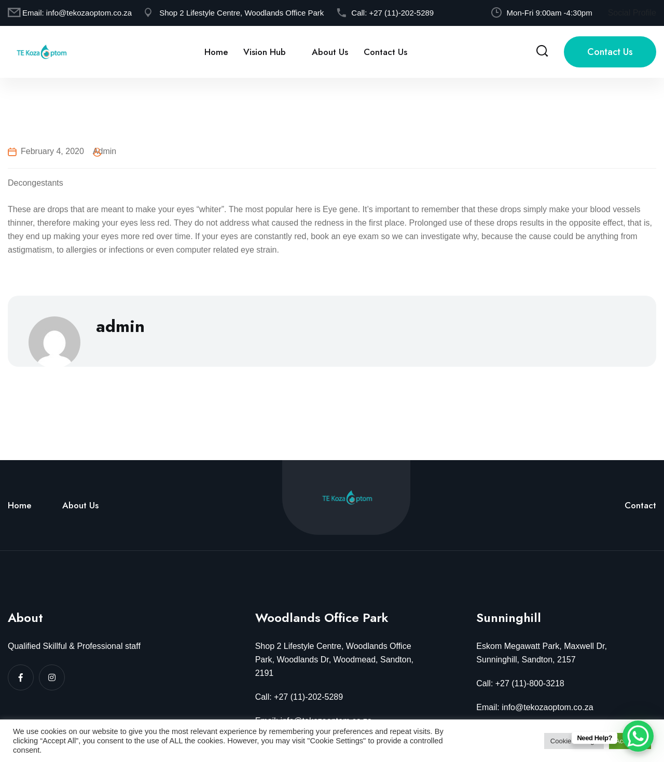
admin (104, 151)
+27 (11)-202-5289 (401, 12)
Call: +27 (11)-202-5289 (299, 696)
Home (216, 52)
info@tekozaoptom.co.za (89, 12)
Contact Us (385, 52)
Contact (640, 505)
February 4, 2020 (52, 151)
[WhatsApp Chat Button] (638, 736)
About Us (330, 52)
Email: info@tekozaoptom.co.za (534, 707)
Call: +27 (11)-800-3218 (520, 683)
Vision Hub (264, 52)
